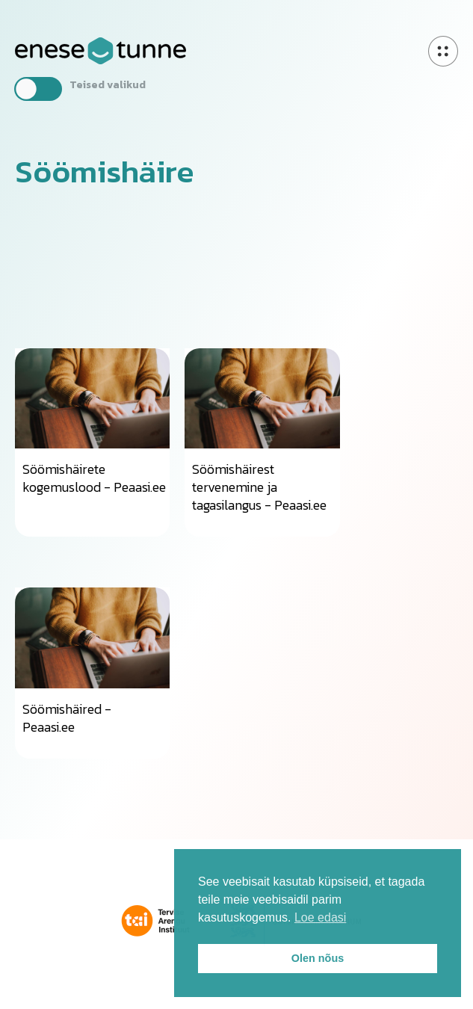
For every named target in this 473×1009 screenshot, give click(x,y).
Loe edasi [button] (320, 917)
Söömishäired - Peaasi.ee (66, 718)
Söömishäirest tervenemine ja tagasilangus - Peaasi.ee (259, 487)
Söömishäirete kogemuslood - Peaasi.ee (94, 478)
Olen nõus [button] (317, 958)
